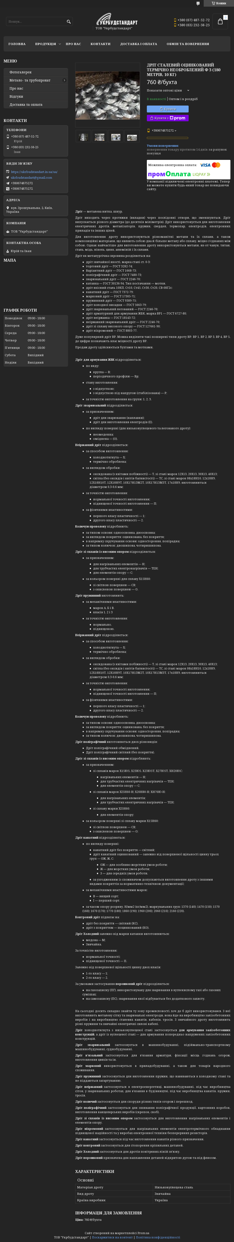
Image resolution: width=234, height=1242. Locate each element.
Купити (170, 109)
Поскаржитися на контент (112, 1237)
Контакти (100, 44)
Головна (17, 44)
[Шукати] (68, 22)
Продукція (45, 44)
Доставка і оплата (138, 44)
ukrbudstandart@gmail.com (31, 177)
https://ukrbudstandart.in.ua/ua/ (34, 172)
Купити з (169, 118)
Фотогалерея (21, 72)
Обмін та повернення (188, 44)
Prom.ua (143, 1233)
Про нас (73, 44)
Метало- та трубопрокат (30, 80)
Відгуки (16, 96)
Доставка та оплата (26, 104)
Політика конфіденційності (158, 1237)
